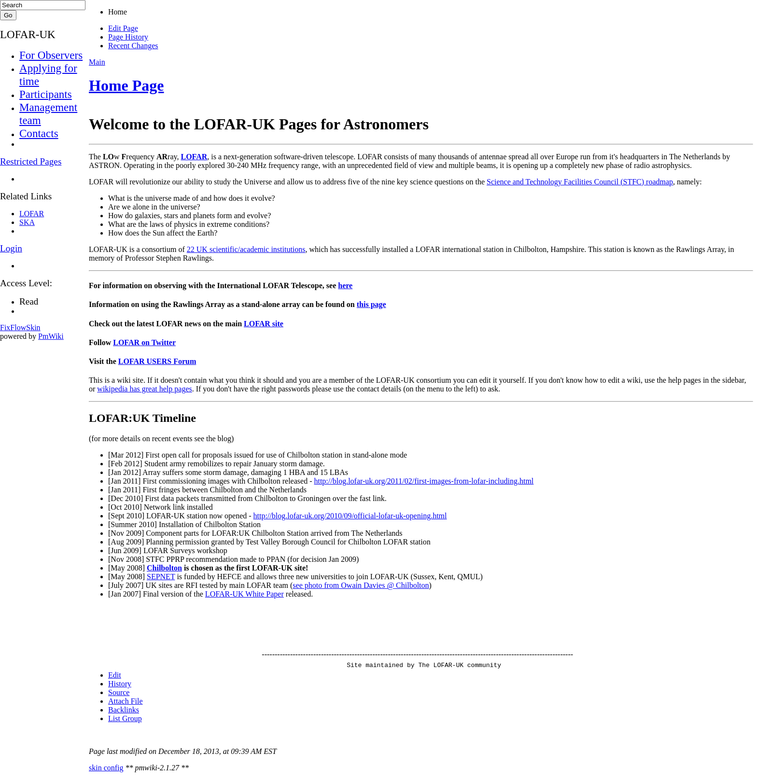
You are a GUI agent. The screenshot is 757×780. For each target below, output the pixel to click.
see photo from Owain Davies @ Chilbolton (361, 585)
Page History (128, 37)
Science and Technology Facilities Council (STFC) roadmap (580, 182)
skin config (106, 768)
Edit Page (123, 28)
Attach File (125, 701)
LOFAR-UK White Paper (244, 594)
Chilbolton (164, 568)
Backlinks (123, 710)
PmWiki (51, 336)
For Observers (51, 55)
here (345, 285)
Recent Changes (133, 46)
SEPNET (161, 576)
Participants (45, 94)
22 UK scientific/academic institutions (246, 249)
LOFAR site (263, 324)
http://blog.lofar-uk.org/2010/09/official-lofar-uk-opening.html (350, 516)
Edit (114, 675)
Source (118, 692)
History (119, 684)
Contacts (38, 133)
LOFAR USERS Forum (157, 361)
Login (11, 248)
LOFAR (194, 157)
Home (117, 12)
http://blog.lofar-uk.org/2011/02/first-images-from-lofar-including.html (423, 481)
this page (371, 304)
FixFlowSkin (20, 327)
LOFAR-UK (28, 34)
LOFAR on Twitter (144, 342)
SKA (27, 222)
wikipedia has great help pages (144, 389)
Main (97, 62)
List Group (125, 718)
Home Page (126, 85)
